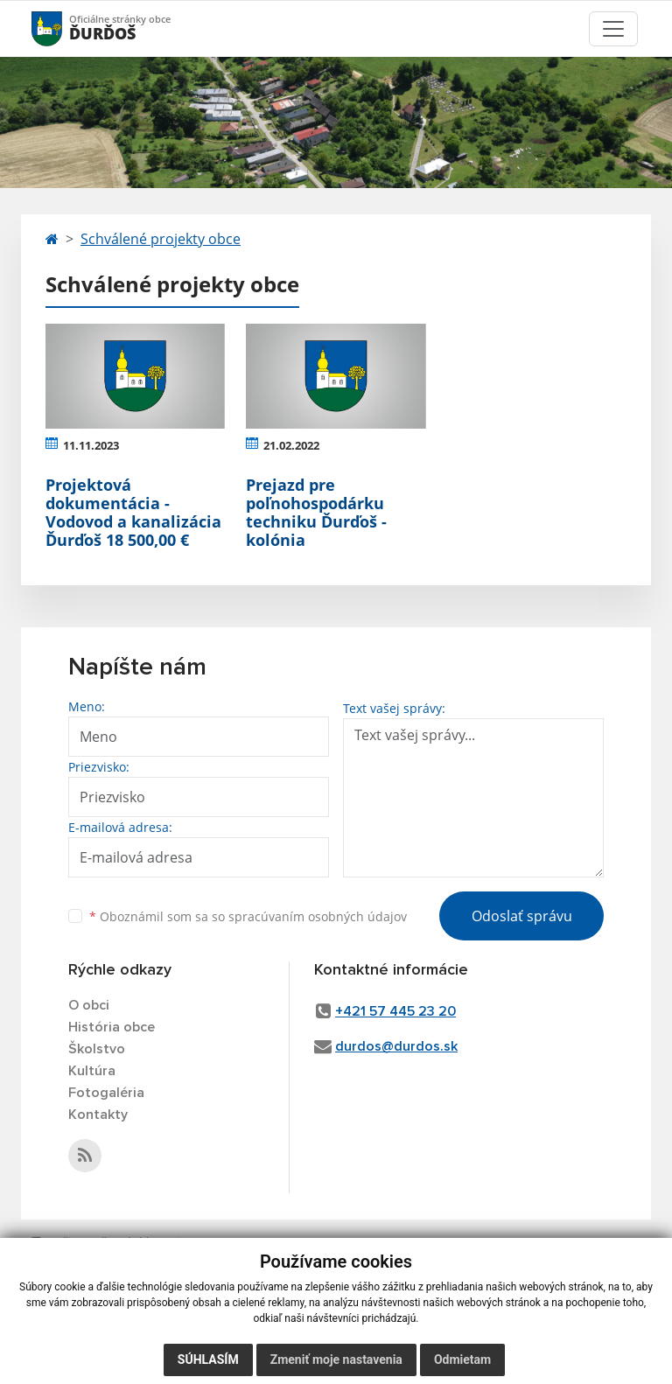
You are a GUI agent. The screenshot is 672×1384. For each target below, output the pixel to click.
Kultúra (92, 1071)
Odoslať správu (522, 916)
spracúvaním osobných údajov (317, 916)
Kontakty (98, 1115)
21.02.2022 (291, 445)
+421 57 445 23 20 (395, 1011)
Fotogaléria (106, 1093)
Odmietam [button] (462, 1360)
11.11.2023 (91, 445)
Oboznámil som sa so (248, 916)
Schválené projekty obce (160, 238)
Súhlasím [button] (208, 1360)
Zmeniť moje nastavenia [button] (336, 1360)
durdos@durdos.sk (396, 1046)
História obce (111, 1027)
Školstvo (96, 1049)
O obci (88, 1005)
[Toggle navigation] (613, 28)
